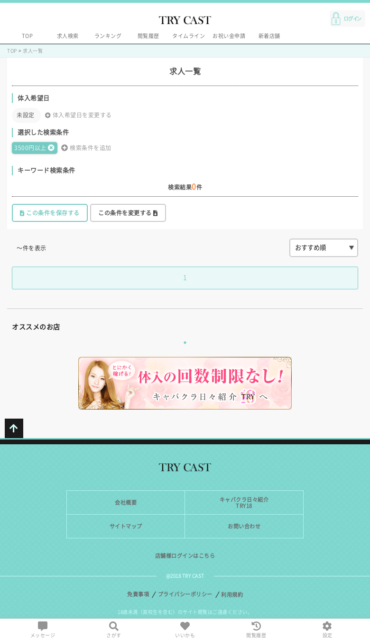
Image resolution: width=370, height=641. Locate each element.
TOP (27, 35)
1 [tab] (185, 342)
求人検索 (68, 35)
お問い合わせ (244, 526)
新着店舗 (269, 35)
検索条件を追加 (86, 147)
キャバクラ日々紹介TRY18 (244, 502)
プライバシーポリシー (185, 594)
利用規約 (232, 594)
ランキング (108, 35)
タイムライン (188, 35)
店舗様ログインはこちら (185, 555)
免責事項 (138, 594)
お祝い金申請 (229, 35)
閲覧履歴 (148, 35)
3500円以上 (34, 147)
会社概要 (126, 502)
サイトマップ (126, 526)
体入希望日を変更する (78, 115)
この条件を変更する (128, 213)
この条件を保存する (50, 213)
